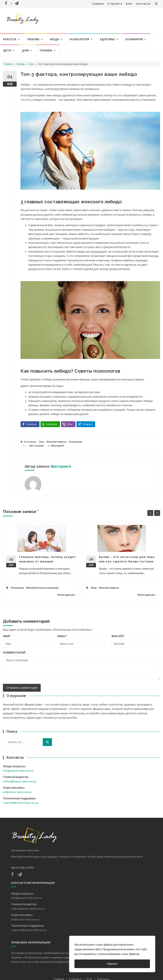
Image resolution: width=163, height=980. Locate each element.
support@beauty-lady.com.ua (21, 802)
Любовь (33, 39)
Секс (31, 64)
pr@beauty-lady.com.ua (17, 792)
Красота (9, 39)
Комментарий (14, 652)
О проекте (114, 3)
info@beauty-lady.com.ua (18, 770)
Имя (7, 636)
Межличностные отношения (42, 587)
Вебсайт (118, 636)
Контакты (143, 3)
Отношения (75, 441)
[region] (112, 954)
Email (62, 636)
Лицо (94, 587)
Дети (7, 50)
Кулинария (134, 39)
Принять (112, 963)
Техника (45, 50)
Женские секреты (57, 441)
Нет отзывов (36, 445)
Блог (129, 3)
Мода (54, 39)
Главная (98, 3)
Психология (79, 39)
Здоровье (107, 39)
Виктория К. (58, 445)
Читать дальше (67, 594)
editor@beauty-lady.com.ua (19, 781)
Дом (25, 50)
